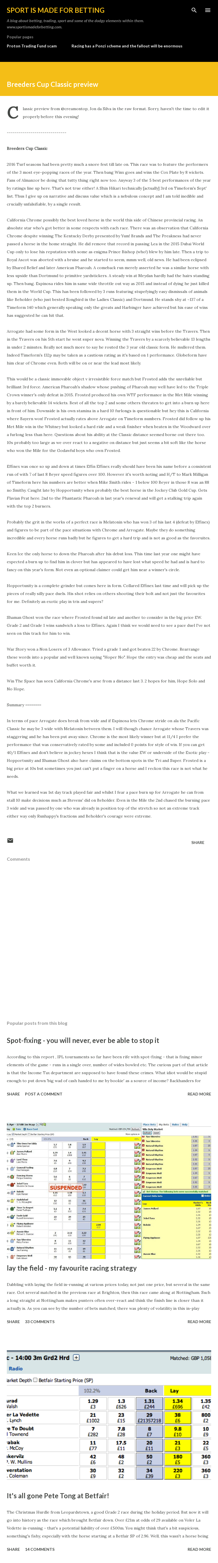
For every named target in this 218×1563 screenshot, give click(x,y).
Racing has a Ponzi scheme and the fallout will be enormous (127, 45)
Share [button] (197, 842)
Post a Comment (43, 1093)
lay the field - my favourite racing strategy (72, 1268)
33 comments (39, 1321)
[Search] (194, 10)
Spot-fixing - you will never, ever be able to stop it (83, 1040)
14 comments (39, 1549)
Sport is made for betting (55, 10)
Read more (199, 1093)
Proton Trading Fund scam (32, 45)
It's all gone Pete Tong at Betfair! (58, 1495)
